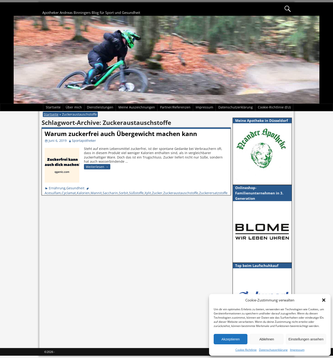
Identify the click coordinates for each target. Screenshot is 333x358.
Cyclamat (69, 193)
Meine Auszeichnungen (136, 107)
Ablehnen (266, 339)
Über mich (74, 107)
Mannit (96, 193)
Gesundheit (75, 188)
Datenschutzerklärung (273, 350)
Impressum (297, 350)
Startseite (53, 107)
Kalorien (83, 193)
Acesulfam (53, 193)
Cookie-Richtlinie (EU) (274, 107)
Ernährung (57, 188)
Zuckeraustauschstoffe (180, 193)
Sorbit (123, 193)
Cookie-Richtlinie (246, 350)
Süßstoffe (136, 193)
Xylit (148, 193)
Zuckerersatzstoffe (213, 193)
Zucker (157, 193)
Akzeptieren (230, 339)
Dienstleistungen (100, 107)
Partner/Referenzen (175, 107)
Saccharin (110, 193)
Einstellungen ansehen (306, 339)
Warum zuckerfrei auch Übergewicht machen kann (121, 134)
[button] (323, 300)
